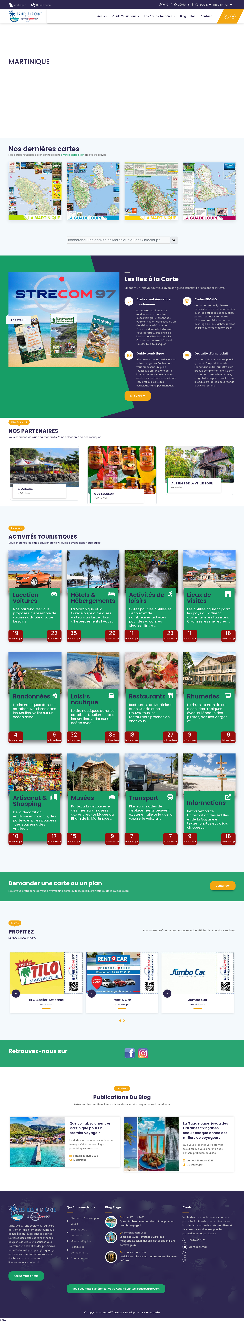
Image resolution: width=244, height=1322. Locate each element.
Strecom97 (106, 1312)
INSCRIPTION (222, 4)
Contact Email (194, 1247)
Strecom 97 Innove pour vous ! (85, 1221)
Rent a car (122, 999)
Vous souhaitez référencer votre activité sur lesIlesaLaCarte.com (116, 1289)
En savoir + (18, 320)
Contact (206, 16)
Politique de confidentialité (79, 1249)
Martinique (17, 5)
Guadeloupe (41, 5)
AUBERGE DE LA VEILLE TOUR (192, 483)
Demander (223, 885)
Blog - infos (187, 16)
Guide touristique (124, 16)
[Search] (118, 240)
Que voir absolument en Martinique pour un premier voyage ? (90, 1128)
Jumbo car (198, 999)
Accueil (102, 16)
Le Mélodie (25, 489)
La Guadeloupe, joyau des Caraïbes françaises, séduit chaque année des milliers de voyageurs (205, 1130)
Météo (180, 4)
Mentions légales (81, 1241)
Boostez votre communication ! (81, 1232)
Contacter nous (80, 1258)
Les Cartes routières (158, 16)
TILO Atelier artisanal (46, 999)
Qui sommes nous (26, 1276)
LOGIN (205, 4)
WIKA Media (153, 1312)
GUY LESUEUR (104, 494)
